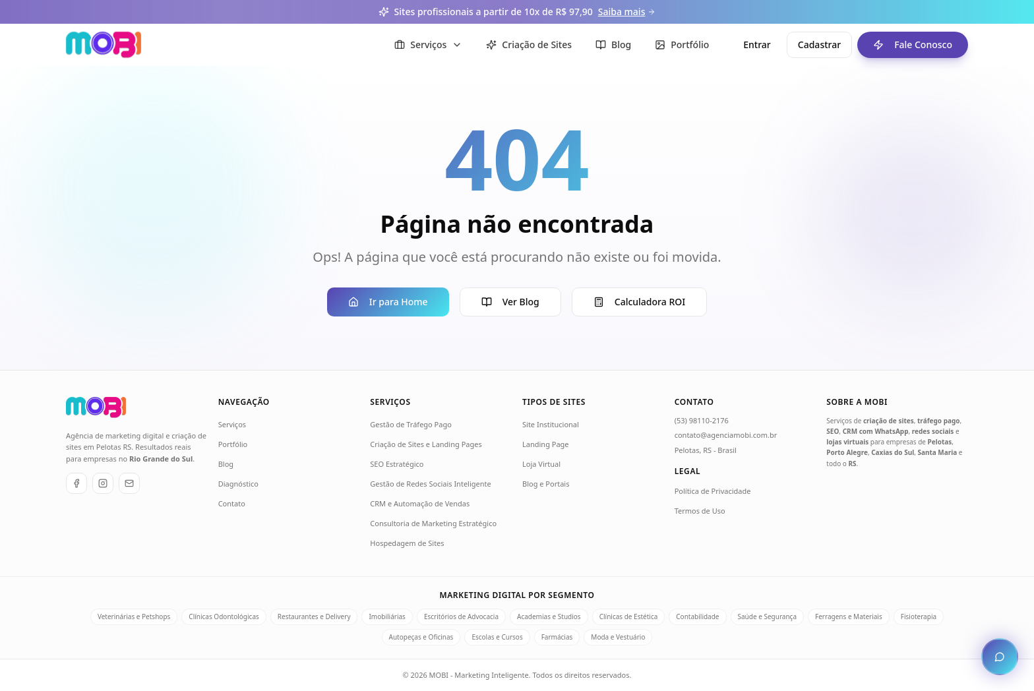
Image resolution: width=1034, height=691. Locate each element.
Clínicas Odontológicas (223, 616)
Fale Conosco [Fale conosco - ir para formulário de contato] (904, 45)
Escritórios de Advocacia (461, 616)
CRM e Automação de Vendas (420, 503)
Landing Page (545, 444)
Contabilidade (697, 616)
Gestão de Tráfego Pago (411, 424)
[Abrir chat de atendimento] (999, 656)
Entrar (757, 44)
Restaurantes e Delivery (314, 616)
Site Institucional (550, 424)
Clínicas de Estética (628, 616)
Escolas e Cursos (496, 637)
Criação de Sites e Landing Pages (425, 444)
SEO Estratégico (396, 464)
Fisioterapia (918, 616)
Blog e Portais (545, 484)
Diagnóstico (238, 484)
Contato (231, 503)
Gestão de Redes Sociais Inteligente (430, 484)
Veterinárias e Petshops (134, 616)
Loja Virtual (541, 464)
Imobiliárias (387, 616)
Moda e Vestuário (618, 637)
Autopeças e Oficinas (421, 637)
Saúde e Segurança (767, 616)
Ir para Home (388, 301)
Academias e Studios (549, 616)
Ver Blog (510, 301)
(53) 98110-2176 (702, 420)
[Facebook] (76, 483)
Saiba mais (627, 11)
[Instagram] (102, 483)
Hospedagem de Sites (407, 543)
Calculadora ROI (639, 301)
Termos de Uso (700, 511)
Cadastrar (819, 44)
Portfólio (233, 444)
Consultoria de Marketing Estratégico (433, 523)
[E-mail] (129, 483)
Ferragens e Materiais (848, 616)
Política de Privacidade (713, 491)
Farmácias (557, 637)
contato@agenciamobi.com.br (726, 435)
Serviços (232, 424)
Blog (225, 464)
